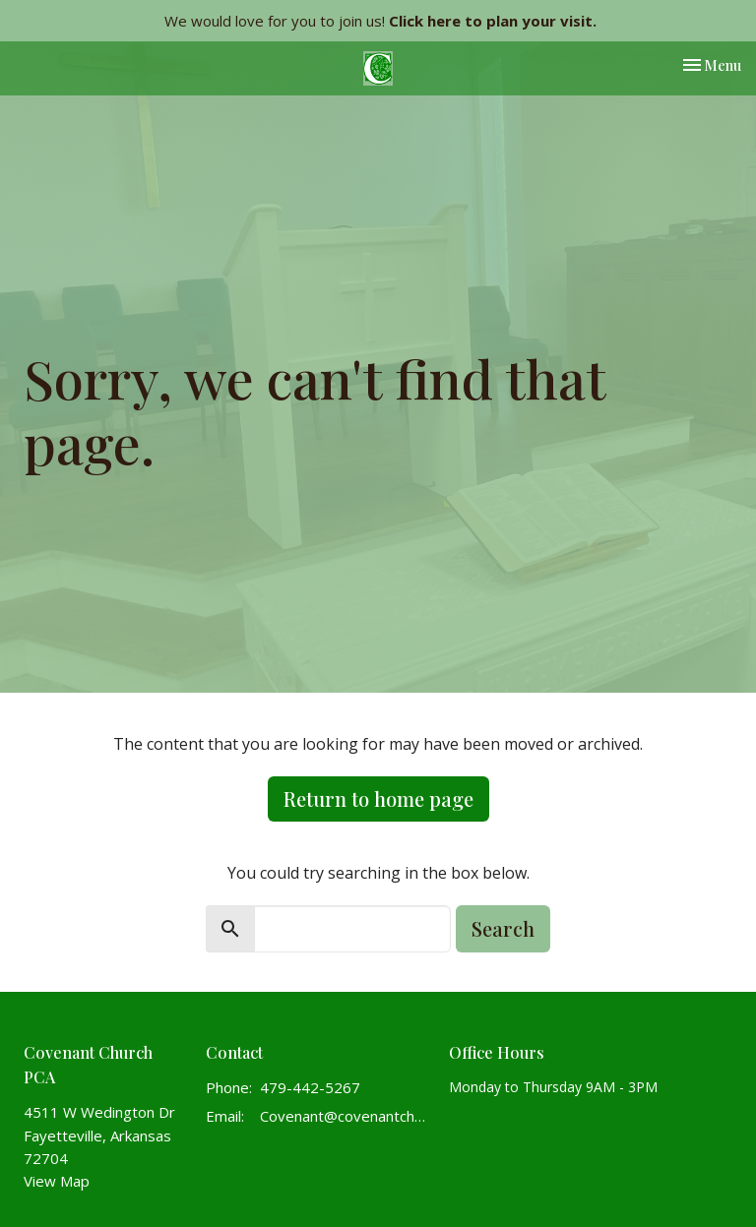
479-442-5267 (310, 1087)
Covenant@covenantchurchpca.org (344, 1116)
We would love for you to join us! (380, 21)
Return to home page (378, 798)
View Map (57, 1181)
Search (503, 928)
